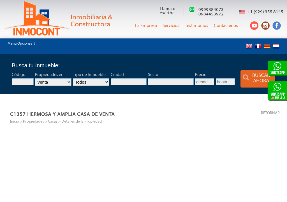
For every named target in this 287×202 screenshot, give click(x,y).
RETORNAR (270, 113)
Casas (52, 122)
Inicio (14, 122)
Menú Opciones (21, 43)
